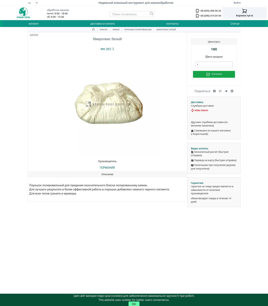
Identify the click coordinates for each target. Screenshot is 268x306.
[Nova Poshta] (214, 110)
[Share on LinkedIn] (231, 91)
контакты (172, 23)
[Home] (93, 29)
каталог (34, 23)
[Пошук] (152, 13)
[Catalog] (101, 29)
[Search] (132, 14)
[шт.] (214, 65)
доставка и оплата (102, 23)
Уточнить (214, 74)
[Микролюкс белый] (164, 29)
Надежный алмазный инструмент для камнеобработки (135, 3)
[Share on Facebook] (214, 91)
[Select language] (32, 2)
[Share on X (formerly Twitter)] (220, 91)
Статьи (234, 23)
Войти (237, 2)
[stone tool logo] (23, 12)
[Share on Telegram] (226, 91)
